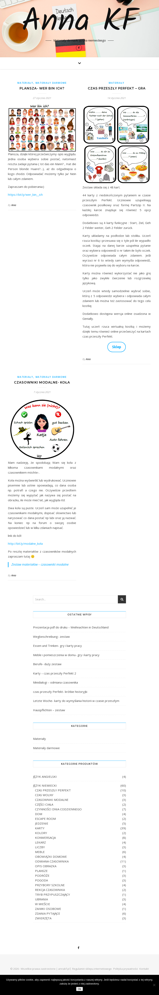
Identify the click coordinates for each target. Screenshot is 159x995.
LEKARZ (40, 842)
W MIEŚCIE (42, 904)
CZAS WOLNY (44, 795)
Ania (13, 205)
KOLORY (41, 833)
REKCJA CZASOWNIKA (50, 890)
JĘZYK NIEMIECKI (45, 785)
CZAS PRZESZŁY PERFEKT (53, 790)
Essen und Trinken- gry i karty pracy (57, 646)
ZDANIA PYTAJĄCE (47, 913)
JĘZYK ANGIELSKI (45, 777)
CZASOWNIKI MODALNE (51, 800)
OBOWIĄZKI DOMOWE (51, 857)
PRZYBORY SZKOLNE (50, 885)
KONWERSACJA (45, 838)
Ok (79, 988)
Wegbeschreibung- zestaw (51, 637)
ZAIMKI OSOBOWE (48, 909)
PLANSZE (41, 871)
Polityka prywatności (125, 969)
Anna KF (80, 22)
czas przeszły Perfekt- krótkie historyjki (60, 692)
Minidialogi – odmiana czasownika (55, 682)
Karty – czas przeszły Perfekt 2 (54, 673)
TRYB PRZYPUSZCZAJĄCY (52, 894)
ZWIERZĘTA (43, 918)
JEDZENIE (41, 823)
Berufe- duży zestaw (47, 664)
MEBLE (40, 852)
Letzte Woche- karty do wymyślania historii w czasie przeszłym (76, 701)
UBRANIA (41, 899)
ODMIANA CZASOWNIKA (52, 861)
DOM (38, 814)
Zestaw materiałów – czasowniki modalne (40, 564)
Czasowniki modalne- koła (42, 382)
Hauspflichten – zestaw (49, 710)
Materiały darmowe (51, 83)
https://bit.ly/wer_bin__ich (25, 195)
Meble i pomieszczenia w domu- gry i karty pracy (66, 655)
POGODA (41, 880)
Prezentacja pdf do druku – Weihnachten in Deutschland (71, 627)
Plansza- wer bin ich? (42, 88)
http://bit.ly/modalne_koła (25, 543)
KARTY (39, 828)
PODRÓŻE (42, 875)
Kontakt (144, 969)
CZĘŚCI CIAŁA (44, 804)
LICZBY (40, 847)
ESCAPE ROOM (45, 819)
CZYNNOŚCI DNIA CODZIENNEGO (58, 809)
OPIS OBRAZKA (45, 866)
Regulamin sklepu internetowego (92, 969)
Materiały (25, 83)
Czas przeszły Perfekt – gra (117, 88)
